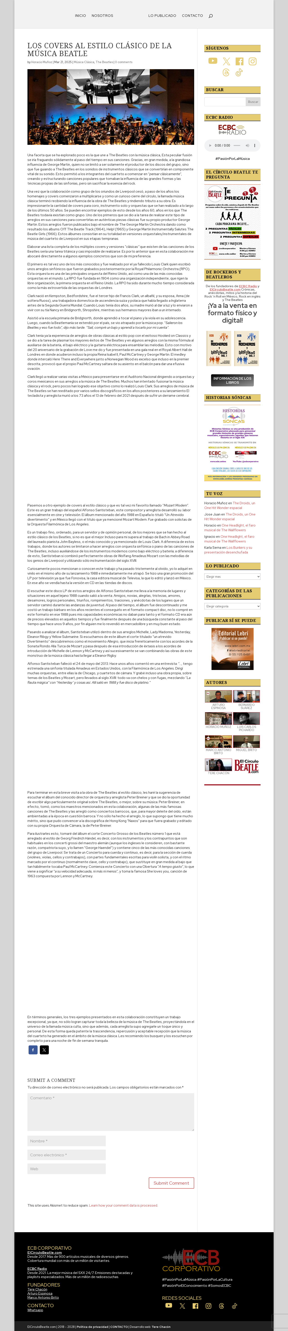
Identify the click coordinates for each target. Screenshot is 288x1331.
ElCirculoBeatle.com (44, 1251)
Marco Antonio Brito (43, 1296)
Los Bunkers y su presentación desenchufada (228, 548)
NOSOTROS (104, 14)
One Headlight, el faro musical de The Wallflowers (230, 526)
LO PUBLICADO (161, 14)
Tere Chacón (37, 1288)
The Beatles (104, 60)
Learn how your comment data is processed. (123, 1204)
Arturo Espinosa (39, 1292)
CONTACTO (191, 14)
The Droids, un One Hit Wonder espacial (229, 504)
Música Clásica (84, 60)
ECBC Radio (37, 1267)
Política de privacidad (92, 1325)
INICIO (82, 14)
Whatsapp (35, 1308)
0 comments (123, 60)
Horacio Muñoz (41, 60)
